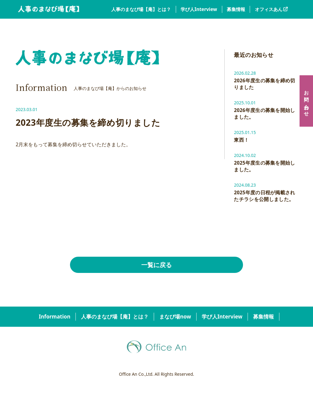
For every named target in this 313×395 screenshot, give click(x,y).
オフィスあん (268, 9)
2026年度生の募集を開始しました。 (264, 114)
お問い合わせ (306, 101)
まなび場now (175, 318)
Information (54, 318)
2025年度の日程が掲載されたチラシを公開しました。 (264, 197)
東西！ (241, 140)
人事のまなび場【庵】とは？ (141, 9)
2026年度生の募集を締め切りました (264, 84)
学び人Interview (199, 9)
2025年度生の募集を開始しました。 (264, 167)
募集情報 (236, 9)
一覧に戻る (156, 266)
